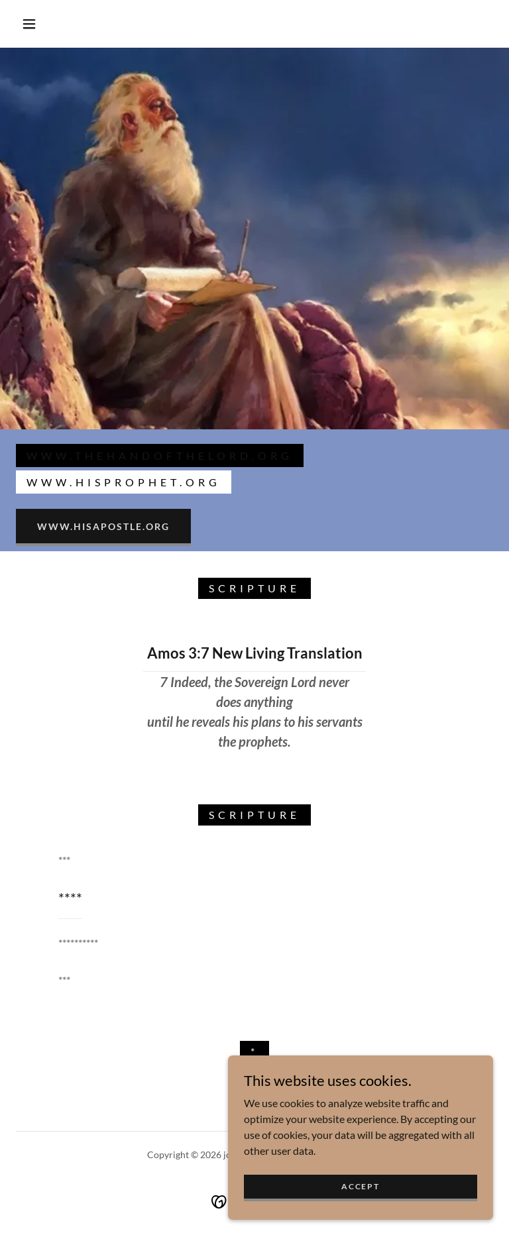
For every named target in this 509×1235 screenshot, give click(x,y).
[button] (29, 24)
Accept (360, 1186)
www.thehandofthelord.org (160, 455)
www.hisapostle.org (103, 526)
